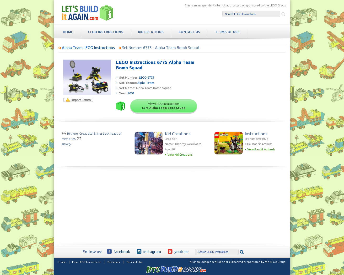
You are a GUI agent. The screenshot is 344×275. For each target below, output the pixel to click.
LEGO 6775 (146, 77)
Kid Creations (151, 32)
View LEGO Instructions (163, 105)
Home (62, 262)
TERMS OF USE (227, 32)
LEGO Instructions (105, 32)
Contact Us (189, 32)
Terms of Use (134, 262)
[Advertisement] (248, 89)
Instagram (149, 251)
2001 (131, 93)
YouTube (178, 251)
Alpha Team (145, 82)
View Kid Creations (179, 154)
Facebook (118, 251)
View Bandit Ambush (261, 149)
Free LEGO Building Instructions (88, 13)
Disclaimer (114, 262)
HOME (68, 32)
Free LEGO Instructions (86, 262)
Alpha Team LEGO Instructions (88, 48)
